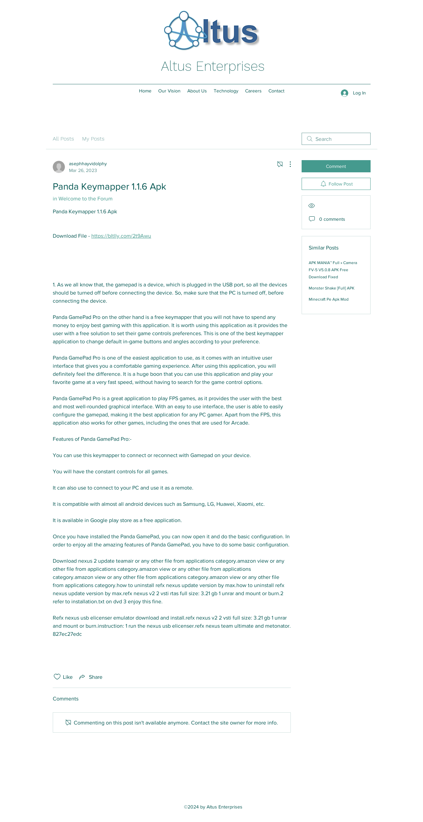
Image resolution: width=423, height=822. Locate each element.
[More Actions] (287, 164)
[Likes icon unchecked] (57, 677)
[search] (336, 139)
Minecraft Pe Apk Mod (329, 299)
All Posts (63, 138)
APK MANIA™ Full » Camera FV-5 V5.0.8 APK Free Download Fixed (333, 269)
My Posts (93, 138)
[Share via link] (90, 677)
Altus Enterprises (213, 66)
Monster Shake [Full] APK (331, 288)
